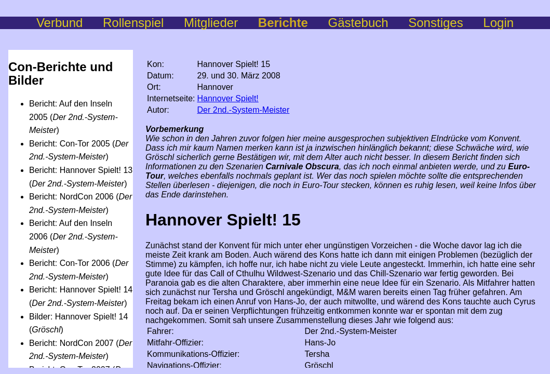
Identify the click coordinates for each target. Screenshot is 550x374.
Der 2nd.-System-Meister (243, 109)
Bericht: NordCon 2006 (71, 196)
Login (498, 23)
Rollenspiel (143, 23)
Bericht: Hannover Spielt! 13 (80, 170)
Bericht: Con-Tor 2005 (69, 143)
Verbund (69, 23)
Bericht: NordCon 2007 (71, 343)
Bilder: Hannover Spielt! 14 (78, 316)
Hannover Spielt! (228, 98)
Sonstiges (445, 23)
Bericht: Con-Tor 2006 (69, 263)
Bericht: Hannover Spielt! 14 (80, 289)
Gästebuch (368, 23)
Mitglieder (221, 23)
